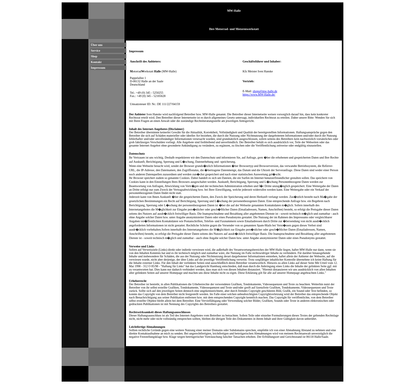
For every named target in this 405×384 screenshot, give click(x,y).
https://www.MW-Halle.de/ (259, 94)
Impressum (98, 67)
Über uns (97, 45)
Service (95, 50)
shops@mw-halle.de (265, 91)
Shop (94, 56)
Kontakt (96, 62)
